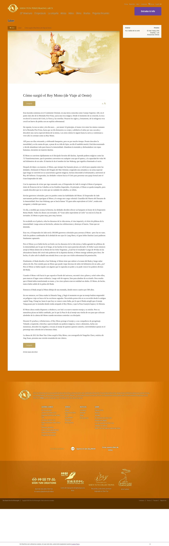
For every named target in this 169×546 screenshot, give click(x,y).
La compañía (53, 13)
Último (78, 13)
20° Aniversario (26, 13)
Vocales (97, 452)
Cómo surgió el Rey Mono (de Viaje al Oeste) (38, 28)
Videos (71, 13)
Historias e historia (101, 462)
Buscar (151, 4)
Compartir (29, 103)
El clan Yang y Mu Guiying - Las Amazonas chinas (153, 32)
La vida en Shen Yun (48, 457)
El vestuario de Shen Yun (103, 455)
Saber (137, 4)
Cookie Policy (75, 544)
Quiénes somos (47, 444)
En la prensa (69, 459)
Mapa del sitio (163, 537)
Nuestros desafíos (47, 464)
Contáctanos (144, 4)
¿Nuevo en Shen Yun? (48, 449)
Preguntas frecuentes (100, 13)
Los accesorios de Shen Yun (104, 460)
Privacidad (155, 537)
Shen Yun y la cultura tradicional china (107, 465)
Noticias (83, 444)
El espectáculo (40, 13)
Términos (149, 537)
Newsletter (132, 4)
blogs (82, 452)
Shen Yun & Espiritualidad (50, 467)
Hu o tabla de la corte (132, 31)
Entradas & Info (148, 11)
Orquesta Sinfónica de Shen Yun (50, 453)
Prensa (126, 4)
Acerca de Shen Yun (70, 451)
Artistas (63, 13)
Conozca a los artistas (48, 469)
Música (97, 449)
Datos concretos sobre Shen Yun (50, 460)
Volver (11, 28)
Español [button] (158, 4)
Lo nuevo (83, 447)
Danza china (99, 447)
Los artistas (69, 454)
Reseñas (87, 13)
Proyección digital (101, 457)
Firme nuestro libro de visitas (110, 485)
